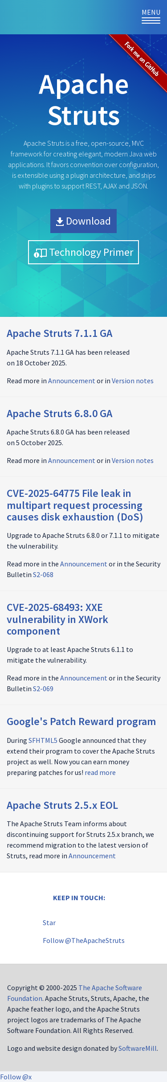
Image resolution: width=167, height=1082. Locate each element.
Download (83, 221)
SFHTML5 (43, 740)
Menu (154, 16)
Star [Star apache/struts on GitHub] (49, 922)
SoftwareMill (137, 1048)
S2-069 (43, 688)
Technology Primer (83, 252)
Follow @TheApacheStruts (84, 940)
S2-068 (43, 574)
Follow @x (16, 1076)
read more (100, 772)
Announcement (71, 380)
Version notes (133, 380)
